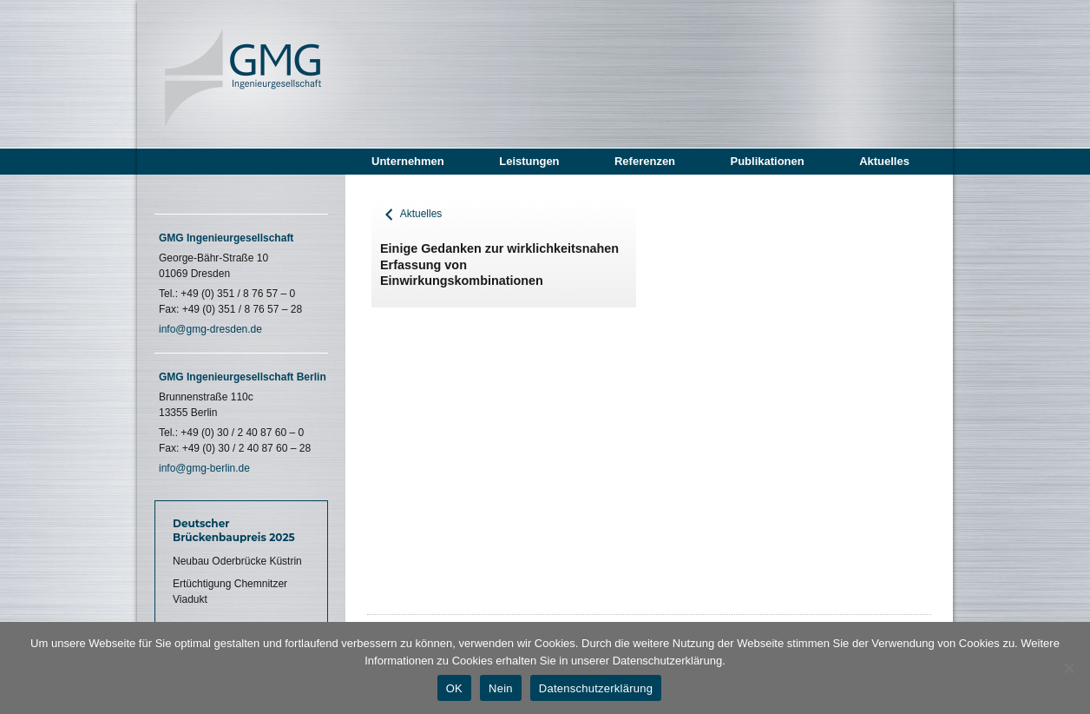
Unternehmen (407, 161)
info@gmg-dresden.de (210, 329)
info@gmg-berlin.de (204, 468)
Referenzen (644, 161)
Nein (501, 688)
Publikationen (767, 161)
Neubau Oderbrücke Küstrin (237, 561)
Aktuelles (884, 161)
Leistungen (529, 161)
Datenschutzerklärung (596, 688)
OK (454, 688)
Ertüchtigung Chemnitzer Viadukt (230, 591)
